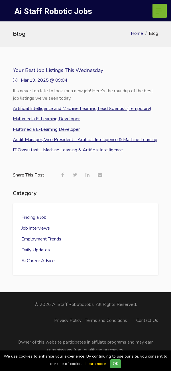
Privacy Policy (68, 320)
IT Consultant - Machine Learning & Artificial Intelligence (68, 150)
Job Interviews (35, 228)
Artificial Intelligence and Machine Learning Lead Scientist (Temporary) (82, 108)
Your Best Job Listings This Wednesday (58, 70)
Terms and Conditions (106, 320)
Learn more (95, 363)
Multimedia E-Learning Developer (46, 119)
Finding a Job (33, 217)
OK (115, 363)
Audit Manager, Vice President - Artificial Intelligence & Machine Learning (85, 140)
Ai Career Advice (38, 261)
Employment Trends (41, 239)
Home (137, 33)
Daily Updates (35, 250)
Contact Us (147, 320)
